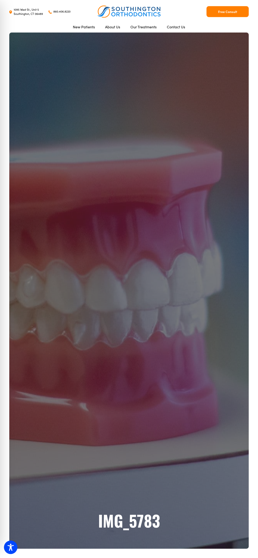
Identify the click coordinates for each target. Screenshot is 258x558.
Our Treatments (143, 26)
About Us (112, 26)
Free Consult (227, 11)
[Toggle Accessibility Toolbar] (10, 547)
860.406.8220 (59, 11)
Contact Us (176, 26)
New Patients (84, 26)
